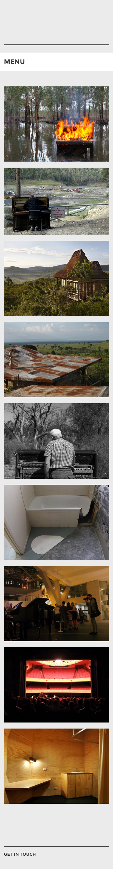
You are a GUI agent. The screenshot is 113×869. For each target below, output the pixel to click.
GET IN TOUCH (20, 854)
